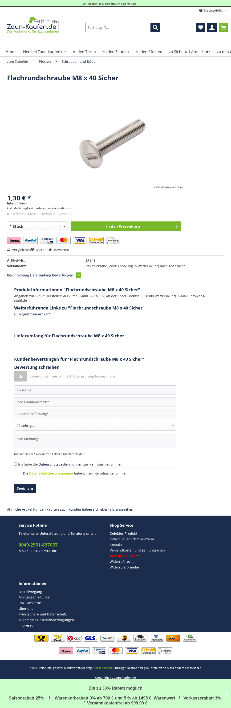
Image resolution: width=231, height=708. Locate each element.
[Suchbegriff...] (122, 27)
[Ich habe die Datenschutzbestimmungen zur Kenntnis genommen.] (15, 464)
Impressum (27, 625)
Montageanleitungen (35, 597)
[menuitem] (122, 30)
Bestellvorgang (30, 591)
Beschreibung (18, 275)
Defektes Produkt (123, 533)
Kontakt (116, 545)
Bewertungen (66, 275)
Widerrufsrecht (122, 561)
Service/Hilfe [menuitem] (211, 10)
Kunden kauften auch (50, 509)
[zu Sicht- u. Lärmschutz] (190, 51)
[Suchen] (155, 27)
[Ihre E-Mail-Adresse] (95, 402)
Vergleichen (19, 249)
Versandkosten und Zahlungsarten (137, 550)
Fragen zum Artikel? (32, 314)
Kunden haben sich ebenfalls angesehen (101, 509)
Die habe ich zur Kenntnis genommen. (76, 473)
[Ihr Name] (95, 390)
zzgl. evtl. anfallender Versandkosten (47, 208)
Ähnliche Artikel (19, 509)
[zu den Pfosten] (149, 51)
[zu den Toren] (84, 51)
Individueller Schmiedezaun (132, 539)
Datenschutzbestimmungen (60, 464)
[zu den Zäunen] (115, 51)
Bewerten (59, 249)
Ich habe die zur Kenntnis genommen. (70, 464)
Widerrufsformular (124, 567)
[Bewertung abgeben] (95, 426)
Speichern (25, 488)
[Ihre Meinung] (95, 441)
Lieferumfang (40, 275)
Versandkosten (104, 668)
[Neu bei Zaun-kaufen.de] (44, 51)
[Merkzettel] (200, 27)
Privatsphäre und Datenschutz (43, 614)
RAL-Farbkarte (30, 603)
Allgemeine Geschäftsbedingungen (46, 620)
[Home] (11, 51)
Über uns (26, 608)
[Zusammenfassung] (95, 413)
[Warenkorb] (223, 27)
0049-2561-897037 (38, 545)
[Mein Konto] (212, 27)
